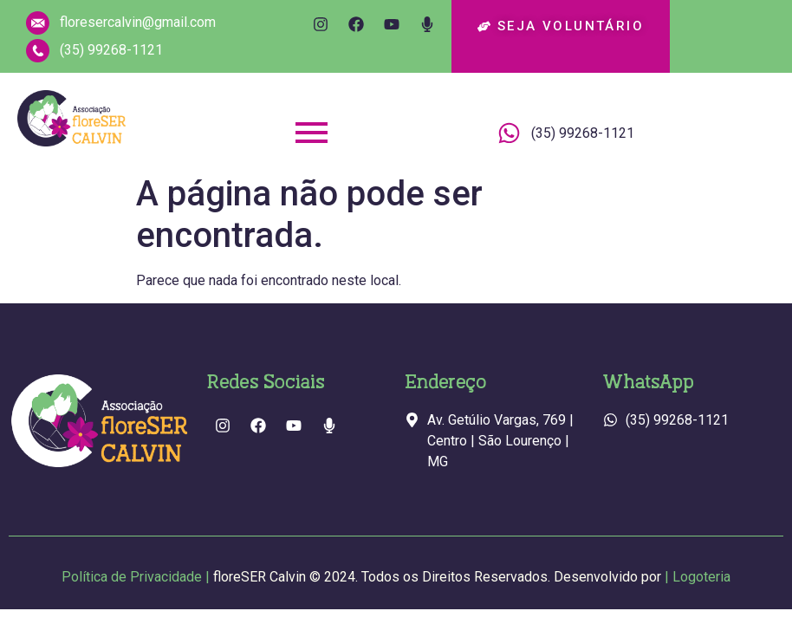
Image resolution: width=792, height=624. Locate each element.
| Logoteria (697, 577)
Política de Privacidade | (363, 577)
